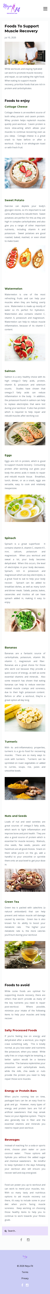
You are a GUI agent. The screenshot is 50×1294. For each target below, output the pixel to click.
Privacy (25, 1278)
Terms (25, 1272)
